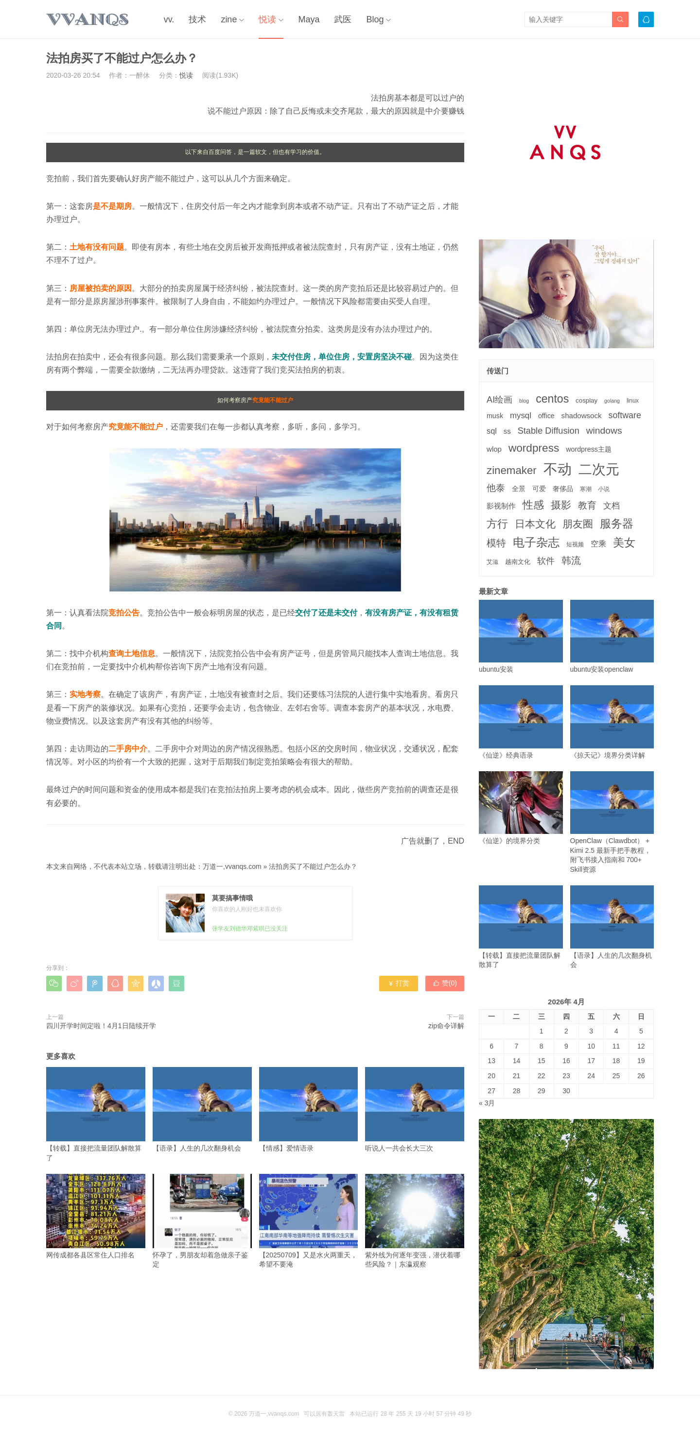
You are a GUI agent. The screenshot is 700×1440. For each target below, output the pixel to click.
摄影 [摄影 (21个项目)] (561, 504)
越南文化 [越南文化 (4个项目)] (517, 561)
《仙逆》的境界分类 (521, 808)
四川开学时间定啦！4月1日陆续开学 (101, 1026)
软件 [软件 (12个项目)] (546, 561)
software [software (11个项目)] (624, 415)
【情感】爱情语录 (308, 1109)
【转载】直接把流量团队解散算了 (95, 1114)
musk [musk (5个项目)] (495, 416)
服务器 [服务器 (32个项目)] (616, 523)
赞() (445, 983)
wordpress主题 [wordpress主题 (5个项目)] (589, 449)
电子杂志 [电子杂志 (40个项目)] (536, 542)
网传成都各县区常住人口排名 (95, 1216)
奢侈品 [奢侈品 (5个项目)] (563, 488)
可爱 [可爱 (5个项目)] (539, 488)
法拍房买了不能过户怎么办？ (313, 866)
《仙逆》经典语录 (521, 722)
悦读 (267, 19)
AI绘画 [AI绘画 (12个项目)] (499, 400)
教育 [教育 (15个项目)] (587, 505)
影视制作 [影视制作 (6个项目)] (501, 506)
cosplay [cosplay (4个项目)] (586, 400)
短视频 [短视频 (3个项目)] (575, 544)
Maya (308, 19)
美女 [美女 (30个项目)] (624, 542)
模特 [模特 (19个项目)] (496, 542)
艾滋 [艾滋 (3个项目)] (492, 562)
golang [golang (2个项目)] (612, 401)
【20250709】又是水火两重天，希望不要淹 (308, 1221)
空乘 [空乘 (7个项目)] (598, 544)
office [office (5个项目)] (546, 416)
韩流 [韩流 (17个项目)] (571, 560)
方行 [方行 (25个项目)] (497, 524)
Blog (375, 19)
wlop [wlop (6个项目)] (494, 449)
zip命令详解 (446, 1026)
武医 (342, 19)
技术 (197, 19)
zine (229, 19)
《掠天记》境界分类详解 (612, 722)
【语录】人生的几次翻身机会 (202, 1109)
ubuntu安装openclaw (612, 636)
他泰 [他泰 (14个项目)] (496, 488)
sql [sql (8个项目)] (492, 430)
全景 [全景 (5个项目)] (518, 488)
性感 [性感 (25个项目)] (533, 505)
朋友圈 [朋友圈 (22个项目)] (577, 523)
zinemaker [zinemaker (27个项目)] (512, 470)
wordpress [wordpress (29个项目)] (533, 448)
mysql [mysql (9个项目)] (520, 415)
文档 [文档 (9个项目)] (611, 505)
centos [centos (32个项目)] (552, 398)
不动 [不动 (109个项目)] (557, 469)
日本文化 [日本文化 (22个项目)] (535, 523)
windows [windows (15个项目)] (604, 430)
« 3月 (487, 1103)
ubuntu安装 (521, 636)
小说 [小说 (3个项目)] (604, 489)
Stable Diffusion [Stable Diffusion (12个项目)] (548, 431)
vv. (169, 19)
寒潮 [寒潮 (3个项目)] (586, 489)
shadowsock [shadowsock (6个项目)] (581, 415)
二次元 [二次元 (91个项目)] (598, 469)
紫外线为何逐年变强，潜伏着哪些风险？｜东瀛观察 (414, 1221)
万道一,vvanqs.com (232, 866)
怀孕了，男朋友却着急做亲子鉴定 (202, 1221)
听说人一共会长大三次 (414, 1109)
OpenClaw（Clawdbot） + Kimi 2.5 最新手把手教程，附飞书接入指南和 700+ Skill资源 (612, 822)
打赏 (398, 983)
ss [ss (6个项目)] (507, 431)
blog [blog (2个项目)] (524, 401)
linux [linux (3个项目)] (633, 400)
